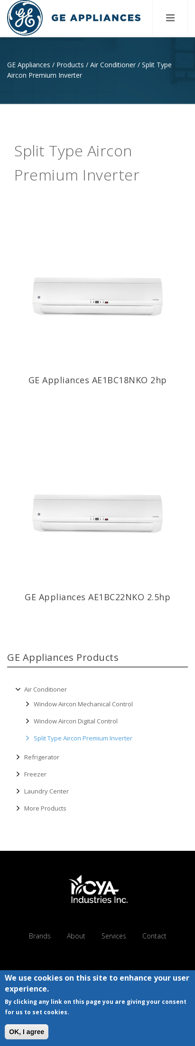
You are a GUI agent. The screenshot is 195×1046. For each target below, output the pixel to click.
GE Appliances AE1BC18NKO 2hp (97, 380)
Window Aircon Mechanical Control (83, 704)
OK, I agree (26, 1033)
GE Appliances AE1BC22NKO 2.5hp (97, 597)
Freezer (35, 774)
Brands (40, 935)
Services (114, 935)
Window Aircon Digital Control (76, 721)
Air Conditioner (113, 64)
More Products (45, 808)
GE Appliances (28, 64)
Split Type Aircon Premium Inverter (83, 738)
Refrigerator (41, 757)
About (76, 935)
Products (70, 64)
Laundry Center (46, 791)
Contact (154, 935)
